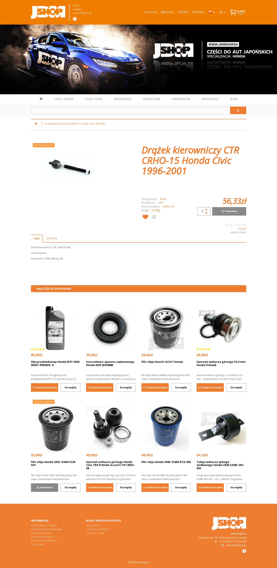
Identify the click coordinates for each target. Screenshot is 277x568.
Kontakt (77, 9)
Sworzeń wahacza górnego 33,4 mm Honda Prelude (221, 363)
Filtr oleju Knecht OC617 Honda (162, 362)
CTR (160, 202)
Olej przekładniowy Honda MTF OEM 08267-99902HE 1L (55, 363)
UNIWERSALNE (180, 99)
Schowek (183, 12)
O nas (76, 5)
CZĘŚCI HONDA (63, 99)
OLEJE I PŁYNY (94, 99)
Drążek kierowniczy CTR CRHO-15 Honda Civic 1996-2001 (75, 123)
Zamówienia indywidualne (46, 529)
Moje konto (93, 525)
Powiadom (229, 211)
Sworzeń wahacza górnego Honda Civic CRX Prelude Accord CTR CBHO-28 (110, 465)
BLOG (234, 99)
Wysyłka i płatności (43, 537)
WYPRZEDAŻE (122, 99)
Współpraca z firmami (44, 525)
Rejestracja (167, 12)
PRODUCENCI (210, 99)
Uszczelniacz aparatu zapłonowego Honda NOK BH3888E (110, 363)
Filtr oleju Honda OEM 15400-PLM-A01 (53, 463)
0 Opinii (242, 228)
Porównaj (198, 12)
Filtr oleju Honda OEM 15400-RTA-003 (166, 462)
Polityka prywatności (44, 540)
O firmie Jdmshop (41, 533)
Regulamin (37, 544)
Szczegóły (70, 387)
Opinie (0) (51, 238)
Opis (37, 238)
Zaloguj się (150, 12)
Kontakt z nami (95, 533)
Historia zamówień (97, 529)
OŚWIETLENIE (151, 99)
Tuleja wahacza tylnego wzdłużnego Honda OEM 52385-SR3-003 (220, 465)
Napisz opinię (238, 232)
